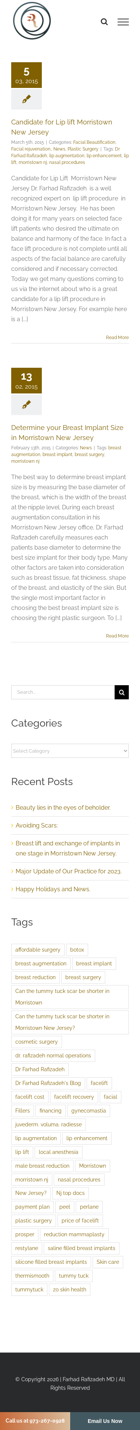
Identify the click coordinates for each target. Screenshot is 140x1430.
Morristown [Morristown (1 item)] (92, 1165)
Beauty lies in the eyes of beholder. (63, 807)
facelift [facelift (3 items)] (99, 1083)
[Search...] (63, 692)
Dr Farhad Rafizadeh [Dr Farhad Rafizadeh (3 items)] (40, 1069)
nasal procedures (67, 162)
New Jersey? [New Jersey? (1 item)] (31, 1193)
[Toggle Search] (104, 21)
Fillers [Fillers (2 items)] (22, 1110)
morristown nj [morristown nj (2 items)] (31, 1179)
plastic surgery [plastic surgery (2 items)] (33, 1220)
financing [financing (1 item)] (51, 1110)
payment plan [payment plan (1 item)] (32, 1206)
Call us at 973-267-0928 (35, 1421)
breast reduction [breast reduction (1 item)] (35, 977)
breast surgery (89, 454)
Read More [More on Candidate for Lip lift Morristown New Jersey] (117, 337)
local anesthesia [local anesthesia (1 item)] (58, 1152)
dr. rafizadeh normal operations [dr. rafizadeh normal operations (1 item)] (53, 1055)
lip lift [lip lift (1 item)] (22, 1152)
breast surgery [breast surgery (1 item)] (83, 977)
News (59, 149)
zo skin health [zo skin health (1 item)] (69, 1289)
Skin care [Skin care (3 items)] (108, 1262)
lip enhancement (104, 155)
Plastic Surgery (83, 149)
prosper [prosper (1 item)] (24, 1234)
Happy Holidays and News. (53, 889)
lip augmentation (66, 155)
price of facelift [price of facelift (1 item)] (80, 1220)
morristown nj (33, 162)
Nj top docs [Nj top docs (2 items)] (70, 1193)
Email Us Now (105, 1421)
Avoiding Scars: (37, 825)
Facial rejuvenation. (31, 149)
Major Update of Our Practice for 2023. (69, 871)
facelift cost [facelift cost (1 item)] (29, 1097)
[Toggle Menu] (123, 22)
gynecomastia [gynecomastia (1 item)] (88, 1110)
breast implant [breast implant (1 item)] (94, 963)
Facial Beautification (94, 142)
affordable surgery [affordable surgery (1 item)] (37, 949)
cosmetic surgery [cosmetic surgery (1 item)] (36, 1041)
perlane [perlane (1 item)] (89, 1206)
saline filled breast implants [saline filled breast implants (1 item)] (81, 1248)
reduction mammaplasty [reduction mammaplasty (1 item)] (74, 1234)
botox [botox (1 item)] (77, 949)
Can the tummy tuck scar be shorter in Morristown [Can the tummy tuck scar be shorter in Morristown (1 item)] (62, 997)
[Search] (122, 692)
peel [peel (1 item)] (64, 1206)
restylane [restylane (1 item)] (26, 1248)
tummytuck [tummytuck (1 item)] (29, 1289)
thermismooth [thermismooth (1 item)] (32, 1275)
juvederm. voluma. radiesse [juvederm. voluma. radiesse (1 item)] (48, 1124)
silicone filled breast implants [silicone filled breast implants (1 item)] (51, 1262)
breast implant (57, 454)
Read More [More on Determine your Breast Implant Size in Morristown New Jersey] (117, 636)
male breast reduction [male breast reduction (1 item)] (42, 1165)
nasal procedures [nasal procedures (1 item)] (79, 1179)
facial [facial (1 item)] (110, 1097)
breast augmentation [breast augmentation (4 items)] (40, 963)
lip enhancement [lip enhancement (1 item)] (87, 1138)
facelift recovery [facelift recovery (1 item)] (74, 1097)
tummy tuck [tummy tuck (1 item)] (73, 1275)
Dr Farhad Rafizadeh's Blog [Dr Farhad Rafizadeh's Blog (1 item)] (48, 1083)
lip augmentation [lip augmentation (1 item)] (36, 1138)
